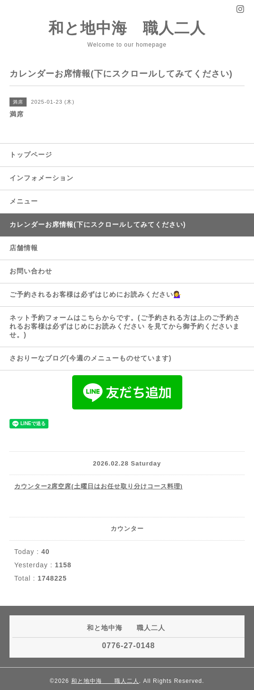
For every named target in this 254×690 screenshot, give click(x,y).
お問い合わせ (30, 271)
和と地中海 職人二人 (127, 28)
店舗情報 (23, 248)
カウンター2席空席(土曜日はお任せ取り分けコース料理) (98, 486)
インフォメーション (41, 178)
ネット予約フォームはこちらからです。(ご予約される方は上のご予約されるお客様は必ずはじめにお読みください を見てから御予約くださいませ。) (124, 326)
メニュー (23, 201)
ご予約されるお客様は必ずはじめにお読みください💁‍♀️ (95, 294)
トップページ (30, 154)
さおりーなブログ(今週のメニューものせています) (90, 358)
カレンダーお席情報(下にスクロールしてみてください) (97, 224)
